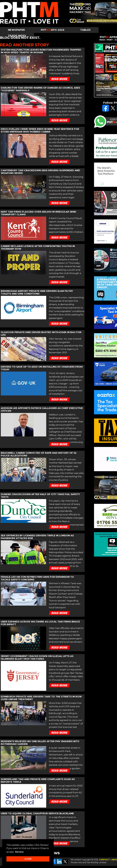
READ (102, 40)
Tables (85, 29)
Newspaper (16, 29)
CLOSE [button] (27, 859)
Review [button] (19, 852)
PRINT (110, 40)
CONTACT (104, 859)
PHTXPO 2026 (52, 29)
